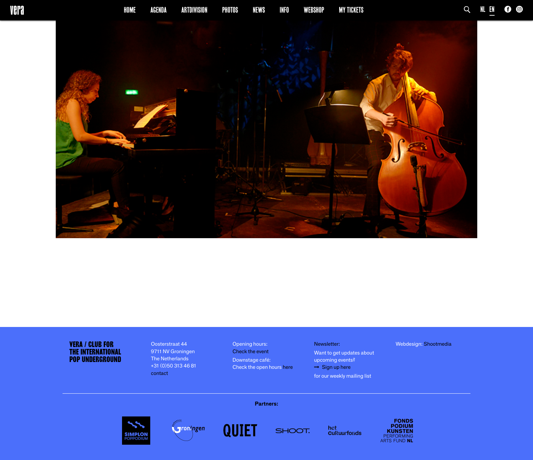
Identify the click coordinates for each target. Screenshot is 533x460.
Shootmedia (438, 344)
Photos (230, 9)
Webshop (314, 9)
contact (159, 373)
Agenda (158, 9)
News (259, 9)
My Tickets (351, 9)
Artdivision (195, 9)
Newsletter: (327, 344)
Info (284, 9)
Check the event (251, 351)
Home (130, 9)
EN (492, 9)
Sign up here (336, 367)
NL (482, 9)
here (288, 367)
